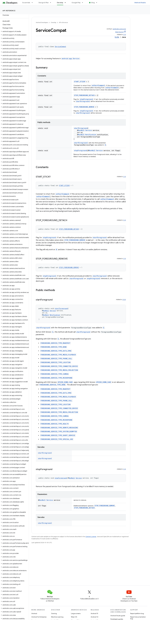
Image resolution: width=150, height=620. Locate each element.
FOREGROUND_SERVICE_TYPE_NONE (54, 347)
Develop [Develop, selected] (60, 3)
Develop (53, 22)
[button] (14, 31)
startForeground (83, 101)
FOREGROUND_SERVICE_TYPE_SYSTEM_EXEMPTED (59, 432)
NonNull (81, 130)
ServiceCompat (60, 46)
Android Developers (42, 22)
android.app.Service (70, 59)
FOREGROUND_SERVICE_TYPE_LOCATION (55, 362)
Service (88, 130)
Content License (91, 536)
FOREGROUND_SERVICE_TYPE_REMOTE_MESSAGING (59, 428)
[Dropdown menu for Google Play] (83, 2)
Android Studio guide (117, 616)
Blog (93, 3)
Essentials (26, 3)
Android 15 (94, 613)
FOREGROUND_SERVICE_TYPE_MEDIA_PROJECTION (59, 370)
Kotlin (117, 37)
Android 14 (94, 617)
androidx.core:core (119, 29)
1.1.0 (124, 34)
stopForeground (86, 99)
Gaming (54, 613)
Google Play (76, 3)
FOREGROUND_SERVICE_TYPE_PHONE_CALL (56, 359)
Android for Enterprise (38, 617)
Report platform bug (137, 613)
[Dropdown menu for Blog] (97, 2)
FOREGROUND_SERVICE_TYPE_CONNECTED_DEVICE (59, 366)
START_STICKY (79, 82)
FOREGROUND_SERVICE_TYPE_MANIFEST (55, 343)
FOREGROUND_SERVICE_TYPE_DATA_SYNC (56, 351)
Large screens (76, 613)
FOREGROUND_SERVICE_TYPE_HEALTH (55, 424)
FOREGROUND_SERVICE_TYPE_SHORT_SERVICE (58, 435)
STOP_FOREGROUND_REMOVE (84, 107)
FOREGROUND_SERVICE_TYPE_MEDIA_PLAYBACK (58, 355)
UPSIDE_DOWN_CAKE (65, 382)
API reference (9, 11)
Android (34, 613)
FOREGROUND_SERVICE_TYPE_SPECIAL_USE (57, 439)
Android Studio (140, 3)
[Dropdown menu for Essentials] (33, 2)
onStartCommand (98, 85)
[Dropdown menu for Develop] (66, 2)
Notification (90, 135)
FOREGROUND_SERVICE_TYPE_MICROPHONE (56, 378)
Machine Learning (57, 617)
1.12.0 (124, 299)
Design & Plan (44, 3)
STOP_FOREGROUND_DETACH (84, 95)
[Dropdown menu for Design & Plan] (51, 2)
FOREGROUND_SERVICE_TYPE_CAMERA (55, 374)
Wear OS (74, 617)
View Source (119, 32)
